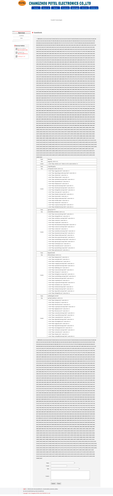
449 (71, 76)
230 (40, 57)
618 (91, 91)
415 (42, 74)
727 (76, 102)
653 (63, 95)
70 (59, 43)
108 (82, 45)
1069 (47, 136)
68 (55, 43)
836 (60, 112)
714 (42, 102)
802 (91, 108)
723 (65, 102)
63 (45, 43)
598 (40, 91)
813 (60, 110)
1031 (47, 131)
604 (55, 91)
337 (78, 66)
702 (71, 100)
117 (45, 47)
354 (63, 68)
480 (91, 79)
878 (50, 117)
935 (78, 121)
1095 (69, 138)
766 (58, 106)
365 (91, 68)
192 (60, 53)
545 (81, 85)
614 (81, 91)
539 (65, 85)
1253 (75, 155)
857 (55, 114)
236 (55, 57)
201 (83, 53)
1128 (50, 142)
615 (83, 91)
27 (91, 38)
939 (88, 121)
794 (71, 108)
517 (68, 83)
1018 (65, 129)
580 (53, 89)
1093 (62, 138)
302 (47, 64)
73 (65, 43)
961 (86, 123)
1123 (95, 140)
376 (60, 70)
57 (92, 41)
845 (83, 112)
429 (78, 74)
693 (47, 100)
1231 (65, 153)
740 (50, 104)
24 (84, 38)
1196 (74, 148)
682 (78, 98)
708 (86, 100)
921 (42, 121)
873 (37, 117)
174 (73, 51)
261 (60, 60)
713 (40, 102)
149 (68, 49)
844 (81, 112)
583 (60, 89)
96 (53, 45)
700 (65, 100)
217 (65, 55)
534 (53, 85)
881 (58, 117)
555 (47, 87)
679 (71, 98)
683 (81, 98)
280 (50, 62)
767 (60, 106)
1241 (38, 155)
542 (73, 85)
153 (78, 49)
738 (45, 104)
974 (60, 125)
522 (81, 83)
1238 (87, 153)
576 (42, 89)
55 (87, 41)
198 (76, 53)
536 (58, 85)
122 (57, 47)
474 (76, 79)
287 (68, 62)
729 (81, 102)
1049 (44, 133)
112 (92, 45)
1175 (71, 146)
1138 (80, 142)
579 (50, 89)
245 (78, 57)
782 (40, 108)
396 (53, 72)
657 (73, 95)
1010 (41, 129)
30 (37, 41)
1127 (47, 142)
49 (75, 41)
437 (40, 76)
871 (91, 114)
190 (55, 53)
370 (45, 70)
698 (60, 100)
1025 (87, 129)
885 (68, 117)
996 (58, 127)
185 (42, 53)
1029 (41, 131)
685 (86, 98)
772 (73, 106)
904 (58, 119)
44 (65, 41)
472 (71, 79)
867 (81, 114)
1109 (53, 140)
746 (65, 104)
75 (69, 43)
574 (37, 89)
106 (77, 45)
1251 (69, 155)
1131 (59, 142)
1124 (38, 142)
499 (81, 81)
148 (65, 49)
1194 (68, 148)
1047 (38, 133)
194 (65, 53)
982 (81, 125)
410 (88, 72)
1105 (41, 140)
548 (88, 85)
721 (60, 102)
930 (65, 121)
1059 (75, 133)
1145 (41, 144)
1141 (89, 142)
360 (78, 68)
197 (73, 53)
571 (88, 87)
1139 (83, 142)
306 (58, 64)
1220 (90, 150)
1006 (87, 127)
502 (88, 81)
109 (85, 45)
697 (58, 100)
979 (73, 125)
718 (53, 102)
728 (78, 102)
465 (53, 79)
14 (64, 38)
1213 (68, 150)
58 (94, 41)
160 (37, 51)
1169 (53, 146)
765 (55, 106)
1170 (56, 146)
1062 (84, 133)
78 (75, 43)
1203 (38, 150)
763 (50, 106)
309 (65, 64)
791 (63, 108)
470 (65, 79)
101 (64, 45)
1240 (93, 153)
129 (75, 47)
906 (63, 119)
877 (47, 117)
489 (55, 81)
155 (83, 49)
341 (88, 66)
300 (42, 64)
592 (83, 89)
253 (40, 60)
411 (91, 72)
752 (81, 104)
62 (43, 43)
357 (71, 68)
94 (49, 45)
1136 (74, 142)
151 (73, 49)
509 (47, 83)
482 (37, 81)
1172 (62, 146)
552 (40, 87)
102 (67, 45)
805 (40, 110)
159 (94, 49)
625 (50, 93)
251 (94, 57)
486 (47, 81)
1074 (62, 136)
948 (53, 123)
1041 (78, 131)
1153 (65, 144)
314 (78, 64)
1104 (38, 140)
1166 (44, 146)
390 (37, 72)
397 (55, 72)
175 (76, 51)
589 (76, 89)
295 (88, 62)
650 (55, 95)
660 (81, 95)
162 (42, 51)
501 (86, 81)
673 (55, 98)
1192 (62, 148)
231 (42, 57)
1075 (65, 136)
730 (83, 102)
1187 (47, 148)
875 (42, 117)
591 (81, 89)
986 (91, 125)
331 (63, 66)
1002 (75, 127)
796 (76, 108)
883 (63, 117)
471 (68, 79)
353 (60, 68)
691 (42, 100)
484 (42, 81)
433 (88, 74)
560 (60, 87)
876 (45, 117)
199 (78, 53)
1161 (89, 144)
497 (76, 81)
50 (77, 41)
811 (55, 110)
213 (55, 55)
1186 (44, 148)
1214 (72, 150)
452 (78, 76)
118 (47, 47)
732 (88, 102)
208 (42, 55)
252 (37, 60)
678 (68, 98)
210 (47, 55)
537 (60, 85)
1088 (47, 138)
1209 (56, 150)
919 (37, 121)
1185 (41, 148)
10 (56, 38)
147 (63, 49)
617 (88, 91)
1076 (69, 136)
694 (50, 100)
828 (40, 112)
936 (81, 121)
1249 (62, 155)
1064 (90, 133)
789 (58, 108)
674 (58, 98)
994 (53, 127)
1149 (53, 144)
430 (81, 74)
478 (86, 79)
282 (55, 62)
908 (68, 119)
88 (37, 45)
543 (76, 85)
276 (40, 62)
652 (60, 95)
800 (86, 108)
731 (86, 102)
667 (40, 98)
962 (88, 123)
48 (73, 41)
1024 (84, 129)
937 (83, 121)
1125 (41, 142)
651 (58, 95)
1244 (47, 155)
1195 (71, 148)
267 (76, 60)
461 (42, 79)
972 (55, 125)
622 (42, 93)
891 (83, 117)
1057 (69, 133)
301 (45, 64)
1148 (50, 144)
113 (95, 45)
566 (76, 87)
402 (68, 72)
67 (53, 43)
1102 (90, 138)
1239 (90, 153)
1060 (78, 133)
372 (50, 70)
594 (88, 89)
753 (83, 104)
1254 (78, 155)
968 (45, 125)
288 (71, 62)
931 (68, 121)
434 (91, 74)
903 (55, 119)
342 (91, 66)
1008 (93, 127)
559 (58, 87)
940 (91, 121)
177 (81, 51)
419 (53, 74)
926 (55, 121)
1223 (41, 153)
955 (71, 123)
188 (50, 53)
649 (53, 95)
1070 (50, 136)
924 (50, 121)
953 (65, 123)
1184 (38, 148)
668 (42, 98)
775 (81, 106)
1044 (87, 131)
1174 (68, 146)
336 (76, 66)
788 (55, 108)
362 (83, 68)
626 (53, 93)
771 (71, 106)
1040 (75, 131)
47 (71, 41)
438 (42, 76)
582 (58, 89)
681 (76, 98)
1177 (77, 146)
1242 (41, 155)
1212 (65, 150)
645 (42, 95)
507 (42, 83)
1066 (38, 136)
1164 (38, 146)
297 (94, 62)
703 (73, 100)
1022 (78, 129)
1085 (38, 138)
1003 (78, 127)
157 (88, 49)
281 (53, 62)
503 (91, 81)
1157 (77, 144)
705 (78, 100)
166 (53, 51)
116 (42, 47)
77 (73, 43)
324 (45, 66)
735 (37, 104)
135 (91, 47)
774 (78, 106)
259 (55, 60)
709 (88, 100)
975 (63, 125)
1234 (75, 153)
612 (76, 91)
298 (37, 64)
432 (86, 74)
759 (40, 106)
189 (53, 53)
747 (68, 104)
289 (73, 62)
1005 (84, 127)
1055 (62, 133)
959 (81, 123)
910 (73, 119)
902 (53, 119)
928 (60, 121)
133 (86, 47)
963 (91, 123)
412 (93, 72)
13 (62, 38)
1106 (44, 140)
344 (37, 68)
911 (76, 119)
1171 (59, 146)
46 (69, 41)
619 (93, 91)
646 (45, 95)
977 (68, 125)
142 (50, 49)
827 (37, 112)
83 (85, 43)
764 (53, 106)
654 (65, 95)
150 (71, 49)
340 (86, 66)
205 (94, 53)
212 (52, 55)
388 (91, 70)
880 (55, 117)
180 (88, 51)
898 (42, 119)
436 (37, 76)
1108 (50, 140)
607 (63, 91)
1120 (85, 140)
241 (68, 57)
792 (65, 108)
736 (40, 104)
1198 (80, 148)
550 (94, 85)
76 (71, 43)
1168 (50, 146)
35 (47, 41)
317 (86, 64)
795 (73, 108)
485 (45, 81)
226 (88, 55)
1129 (53, 142)
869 (86, 114)
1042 (81, 131)
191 (58, 53)
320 (93, 64)
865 (76, 114)
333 (68, 66)
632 (68, 93)
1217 (81, 150)
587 (71, 89)
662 (86, 95)
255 (45, 60)
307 (60, 64)
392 (42, 72)
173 (71, 51)
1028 (38, 131)
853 (45, 114)
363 (86, 68)
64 (47, 43)
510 (50, 83)
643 (37, 95)
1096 (72, 138)
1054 (59, 133)
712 (37, 102)
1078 (75, 136)
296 (91, 62)
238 (60, 57)
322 (40, 66)
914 (83, 119)
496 (73, 81)
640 (88, 93)
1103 (93, 138)
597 (37, 91)
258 (53, 60)
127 (70, 47)
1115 (71, 140)
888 (76, 117)
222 (78, 55)
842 (76, 112)
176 (78, 51)
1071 (53, 136)
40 (57, 41)
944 (42, 123)
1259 (93, 155)
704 (76, 100)
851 (40, 114)
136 (93, 47)
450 (73, 76)
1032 (50, 131)
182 (94, 51)
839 (68, 112)
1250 (65, 155)
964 (94, 123)
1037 (65, 131)
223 (81, 55)
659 (78, 95)
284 (60, 62)
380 (71, 70)
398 (58, 72)
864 (73, 114)
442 (53, 76)
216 (63, 55)
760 (42, 106)
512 (55, 83)
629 (60, 93)
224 (83, 55)
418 (50, 74)
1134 (68, 142)
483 (40, 81)
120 (52, 47)
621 (40, 93)
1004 (81, 127)
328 (55, 66)
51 (79, 41)
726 (73, 102)
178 (83, 51)
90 (41, 45)
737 (42, 104)
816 (68, 110)
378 (65, 70)
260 (58, 60)
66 (51, 43)
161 (40, 51)
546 (83, 85)
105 (74, 45)
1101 (87, 138)
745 (63, 104)
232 (45, 57)
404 (73, 72)
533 (50, 85)
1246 (53, 155)
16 (68, 38)
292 (81, 62)
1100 (84, 138)
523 (83, 83)
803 (94, 108)
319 (91, 64)
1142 (92, 142)
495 (71, 81)
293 (83, 62)
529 (40, 85)
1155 (71, 144)
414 (40, 74)
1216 (78, 150)
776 (83, 106)
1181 (89, 146)
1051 (50, 133)
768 (63, 106)
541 (71, 85)
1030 (44, 131)
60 (39, 43)
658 (76, 95)
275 (37, 62)
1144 (38, 144)
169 (60, 51)
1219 (87, 150)
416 (45, 74)
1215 (75, 150)
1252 (72, 155)
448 (68, 76)
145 (58, 49)
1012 (47, 129)
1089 (50, 138)
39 (55, 41)
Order (21, 38)
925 (53, 121)
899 (45, 119)
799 (83, 108)
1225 (47, 153)
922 (45, 121)
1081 (84, 136)
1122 (91, 140)
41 (59, 41)
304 (53, 64)
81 (81, 43)
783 (42, 108)
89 (39, 45)
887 (73, 117)
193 (63, 53)
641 (91, 93)
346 (42, 68)
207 (40, 55)
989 (40, 127)
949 (55, 123)
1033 (53, 131)
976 (65, 125)
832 (50, 112)
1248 (59, 155)
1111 (59, 140)
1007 (90, 127)
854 (47, 114)
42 (61, 41)
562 (65, 87)
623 (45, 93)
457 (91, 76)
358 (73, 68)
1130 (56, 142)
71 (61, 43)
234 (50, 57)
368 (40, 70)
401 (65, 72)
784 (45, 108)
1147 (47, 144)
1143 (95, 142)
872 (94, 114)
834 (55, 112)
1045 (90, 131)
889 (78, 117)
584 (63, 89)
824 (88, 110)
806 (42, 110)
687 (91, 98)
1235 (78, 153)
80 (79, 43)
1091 (56, 138)
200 (81, 53)
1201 (89, 148)
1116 (74, 140)
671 (50, 98)
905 (60, 119)
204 (91, 53)
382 (76, 70)
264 (68, 60)
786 (50, 108)
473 (73, 79)
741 (53, 104)
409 (86, 72)
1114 (68, 140)
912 (78, 119)
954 (68, 123)
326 (50, 66)
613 (78, 91)
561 (63, 87)
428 (76, 74)
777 (86, 106)
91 (43, 45)
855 (50, 114)
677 (65, 98)
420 (55, 74)
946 (47, 123)
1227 (53, 153)
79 (77, 43)
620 (37, 93)
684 (83, 98)
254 (42, 60)
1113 (65, 140)
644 (40, 95)
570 (86, 87)
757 (94, 104)
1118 (79, 140)
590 (78, 89)
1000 (68, 127)
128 (73, 47)
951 (60, 123)
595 (91, 89)
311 (70, 64)
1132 (62, 142)
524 (86, 83)
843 (78, 112)
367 (37, 70)
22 (80, 38)
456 (88, 76)
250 (91, 57)
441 (50, 76)
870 (88, 114)
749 (73, 104)
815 (65, 110)
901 (50, 119)
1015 (56, 129)
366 (94, 68)
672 (53, 98)
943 (40, 123)
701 (68, 100)
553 (42, 87)
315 (81, 64)
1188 (50, 148)
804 (37, 110)
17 (70, 38)
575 (40, 89)
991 (45, 127)
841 (73, 112)
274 (94, 60)
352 (58, 68)
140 (45, 49)
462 (45, 79)
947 (50, 123)
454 (83, 76)
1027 (93, 129)
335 (73, 66)
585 (65, 89)
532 (47, 85)
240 (65, 57)
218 (68, 55)
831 (47, 112)
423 (63, 74)
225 (86, 55)
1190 (56, 148)
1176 (74, 146)
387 (88, 70)
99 (59, 45)
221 (76, 55)
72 (63, 43)
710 (91, 100)
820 (78, 110)
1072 (56, 136)
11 (58, 38)
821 (81, 110)
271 (86, 60)
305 (55, 64)
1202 (92, 148)
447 (65, 76)
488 (53, 81)
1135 (71, 142)
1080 (81, 136)
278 (45, 62)
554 (45, 87)
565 (73, 87)
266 (73, 60)
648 (50, 95)
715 (45, 102)
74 (67, 43)
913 (81, 119)
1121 (88, 140)
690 (40, 100)
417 (47, 74)
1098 (78, 138)
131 (80, 47)
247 (83, 57)
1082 (87, 136)
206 (37, 55)
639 (86, 93)
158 (91, 49)
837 (63, 112)
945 (45, 123)
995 (55, 127)
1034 (56, 131)
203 (88, 53)
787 (53, 108)
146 (60, 49)
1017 (62, 129)
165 (50, 51)
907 (65, 119)
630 (63, 93)
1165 (41, 146)
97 (55, 45)
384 (81, 70)
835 (58, 112)
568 (81, 87)
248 (86, 57)
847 (88, 112)
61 (41, 43)
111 (90, 45)
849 (94, 112)
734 (94, 102)
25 (86, 38)
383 (78, 70)
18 (72, 38)
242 (71, 57)
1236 (81, 153)
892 (86, 117)
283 (58, 62)
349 (50, 68)
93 (47, 45)
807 (45, 110)
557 (53, 87)
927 (58, 121)
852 (42, 114)
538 (63, 85)
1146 (44, 144)
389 (94, 70)
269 (81, 60)
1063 (87, 133)
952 (63, 123)
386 (86, 70)
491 (60, 81)
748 (71, 104)
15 (66, 38)
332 (65, 66)
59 (37, 43)
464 (50, 79)
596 (94, 89)
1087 (44, 138)
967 (42, 125)
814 (63, 110)
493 (65, 81)
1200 (86, 148)
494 (68, 81)
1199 (83, 148)
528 (37, 85)
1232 (69, 153)
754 (86, 104)
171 (65, 51)
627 (55, 93)
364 (88, 68)
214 (58, 55)
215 (60, 55)
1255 (81, 155)
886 (71, 117)
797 (78, 108)
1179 (83, 146)
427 (73, 74)
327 (53, 66)
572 (91, 87)
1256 (84, 155)
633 (71, 93)
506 (40, 83)
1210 (59, 150)
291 (78, 62)
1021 (75, 129)
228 (93, 55)
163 (45, 51)
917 (91, 119)
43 (63, 41)
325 (47, 66)
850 (37, 114)
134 (88, 47)
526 (91, 83)
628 (58, 93)
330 (60, 66)
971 (53, 125)
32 (41, 41)
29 (95, 38)
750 (76, 104)
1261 (41, 157)
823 (86, 110)
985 (88, 125)
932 (71, 121)
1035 (59, 131)
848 (91, 112)
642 (94, 93)
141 (47, 49)
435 (94, 74)
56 (89, 41)
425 (68, 74)
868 (83, 114)
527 (93, 83)
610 (71, 91)
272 (88, 60)
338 (81, 66)
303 (50, 64)
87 (94, 43)
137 (37, 49)
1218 (84, 150)
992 (47, 127)
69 (57, 43)
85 (89, 43)
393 (45, 72)
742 (55, 104)
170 (63, 51)
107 (80, 45)
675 (60, 98)
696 (55, 100)
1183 (95, 146)
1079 (78, 136)
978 (71, 125)
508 (45, 83)
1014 (53, 129)
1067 (41, 136)
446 (63, 76)
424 (65, 74)
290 (76, 62)
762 (47, 106)
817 (70, 110)
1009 (38, 129)
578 (47, 89)
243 (73, 57)
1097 (75, 138)
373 (53, 70)
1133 (65, 142)
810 (53, 110)
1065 (93, 133)
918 (93, 119)
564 (71, 87)
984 (86, 125)
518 (70, 83)
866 (78, 114)
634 (73, 93)
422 (60, 74)
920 (40, 121)
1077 (72, 136)
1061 (81, 133)
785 (47, 108)
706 (81, 100)
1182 (92, 146)
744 (60, 104)
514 (60, 83)
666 (37, 98)
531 (45, 85)
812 (58, 110)
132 (83, 47)
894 (91, 117)
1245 (50, 155)
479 (88, 79)
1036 (62, 131)
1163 (95, 144)
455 (86, 76)
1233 (72, 153)
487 (50, 81)
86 (92, 43)
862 (68, 114)
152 (76, 49)
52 (81, 41)
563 (68, 87)
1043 (84, 131)
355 (65, 68)
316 (83, 64)
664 (91, 95)
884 (65, 117)
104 (72, 45)
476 (81, 79)
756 (91, 104)
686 (88, 98)
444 (58, 76)
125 (65, 47)
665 (94, 95)
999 (65, 127)
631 (65, 93)
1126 (44, 142)
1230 (62, 153)
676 (63, 98)
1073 (59, 136)
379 (68, 70)
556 (50, 87)
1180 (86, 146)
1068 (44, 136)
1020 (72, 129)
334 (71, 66)
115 (40, 47)
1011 (44, 129)
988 (37, 127)
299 (40, 64)
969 (47, 125)
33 (43, 41)
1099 (81, 138)
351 (55, 68)
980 (76, 125)
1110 (56, 140)
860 (63, 114)
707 (83, 100)
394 (47, 72)
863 (71, 114)
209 (45, 55)
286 (65, 62)
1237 (84, 153)
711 (93, 100)
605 (58, 91)
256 (47, 60)
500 (83, 81)
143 (53, 49)
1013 (50, 129)
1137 (77, 142)
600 (45, 91)
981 (78, 125)
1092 (59, 138)
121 (55, 47)
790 (60, 108)
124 (62, 47)
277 (42, 62)
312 (73, 64)
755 (88, 104)
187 (47, 53)
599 (42, 91)
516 (65, 83)
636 (78, 93)
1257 (87, 155)
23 (82, 38)
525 (88, 83)
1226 (50, 153)
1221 (93, 150)
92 (45, 45)
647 (47, 95)
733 (91, 102)
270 (83, 60)
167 (55, 51)
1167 (47, 146)
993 (50, 127)
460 (40, 79)
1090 (53, 138)
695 (53, 100)
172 (68, 51)
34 (45, 41)
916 (88, 119)
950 (58, 123)
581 (55, 89)
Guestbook (21, 35)
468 (60, 79)
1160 (86, 144)
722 (63, 102)
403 (71, 72)
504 (94, 81)
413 (37, 74)
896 (37, 119)
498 (78, 81)
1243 (44, 155)
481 (94, 79)
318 (88, 64)
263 (65, 60)
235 (53, 57)
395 (50, 72)
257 (50, 60)
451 (76, 76)
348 (47, 68)
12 (60, 38)
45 (67, 41)
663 (88, 95)
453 (81, 76)
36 (49, 41)
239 (63, 57)
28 (93, 38)
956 (73, 123)
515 (63, 83)
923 (47, 121)
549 (91, 85)
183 (37, 53)
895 (94, 117)
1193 (65, 148)
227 (91, 55)
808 (47, 110)
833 (53, 112)
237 (58, 57)
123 (60, 47)
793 (68, 108)
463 (47, 79)
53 (83, 41)
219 (70, 55)
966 (40, 125)
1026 (90, 129)
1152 (62, 144)
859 (60, 114)
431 (83, 74)
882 (60, 117)
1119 (82, 140)
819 (76, 110)
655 (68, 95)
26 (89, 38)
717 (50, 102)
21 (78, 38)
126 (68, 47)
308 (63, 64)
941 (94, 121)
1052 (53, 133)
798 (81, 108)
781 (37, 108)
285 (63, 62)
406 (78, 72)
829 (42, 112)
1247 (56, 155)
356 (68, 68)
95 (51, 45)
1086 (41, 138)
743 (58, 104)
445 (60, 76)
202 (86, 53)
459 (37, 79)
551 (37, 87)
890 (81, 117)
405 (76, 72)
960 (83, 123)
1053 (56, 133)
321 (37, 66)
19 (74, 38)
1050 (47, 133)
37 (51, 41)
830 (45, 112)
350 (53, 68)
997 (60, 127)
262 (63, 60)
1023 (81, 129)
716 (47, 102)
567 (78, 87)
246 (81, 57)
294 (86, 62)
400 (63, 72)
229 (37, 57)
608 (65, 91)
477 (83, 79)
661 (83, 95)
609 (68, 91)
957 (76, 123)
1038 (69, 131)
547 (86, 85)
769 (65, 106)
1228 (56, 153)
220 (73, 55)
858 (58, 114)
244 (76, 57)
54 (85, 41)
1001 (71, 127)
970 (50, 125)
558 (55, 87)
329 (58, 66)
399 (60, 72)
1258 (90, 155)
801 (88, 108)
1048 (41, 133)
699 (63, 100)
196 (71, 53)
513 (58, 83)
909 (71, 119)
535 (55, 85)
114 (37, 47)
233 (47, 57)
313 (76, 64)
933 (73, 121)
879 (53, 117)
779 (91, 106)
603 (53, 91)
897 (40, 119)
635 (76, 93)
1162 (92, 144)
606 (60, 91)
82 (83, 43)
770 (68, 106)
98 (57, 45)
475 (78, 79)
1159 (83, 144)
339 (83, 66)
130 (78, 47)
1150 (56, 144)
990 (42, 127)
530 (42, 85)
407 (81, 72)
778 (88, 106)
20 (76, 38)
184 (40, 53)
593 (86, 89)
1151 (59, 144)
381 (73, 70)
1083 (90, 136)
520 (76, 83)
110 (87, 45)
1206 (47, 150)
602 (50, 91)
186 (45, 53)
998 (63, 127)
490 (58, 81)
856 (53, 114)
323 (42, 66)
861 (65, 114)
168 (58, 51)
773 (76, 106)
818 (73, 110)
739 (47, 104)
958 (78, 123)
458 (94, 76)
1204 (41, 150)
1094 (65, 138)
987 (94, 125)
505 (37, 83)
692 (45, 100)
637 (81, 93)
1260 (38, 157)
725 (71, 102)
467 (58, 79)
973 (58, 125)
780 (94, 106)
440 (47, 76)
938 (86, 121)
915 (86, 119)
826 (93, 110)
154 (81, 49)
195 (68, 53)
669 (45, 98)
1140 (86, 142)
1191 (59, 148)
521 (78, 83)
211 (50, 55)
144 (55, 49)
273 (91, 60)
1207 (50, 150)
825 (91, 110)
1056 (65, 133)
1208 (53, 150)
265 (71, 60)
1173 (65, 146)
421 (58, 74)
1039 (72, 131)
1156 (74, 144)
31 (39, 41)
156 (86, 49)
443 (55, 76)
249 (88, 57)
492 (63, 81)
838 (65, 112)
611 (73, 91)
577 (45, 89)
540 (68, 85)
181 (91, 51)
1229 (59, 153)
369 (42, 70)
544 (78, 85)
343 (94, 66)
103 (69, 45)
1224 (44, 153)
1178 (80, 146)
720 (58, 102)
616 (86, 91)
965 (37, 125)
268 (78, 60)
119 (50, 47)
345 (40, 68)
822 (83, 110)
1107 (47, 140)
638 (83, 93)
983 (83, 125)
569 (83, 87)
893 (88, 117)
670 (47, 98)
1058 (72, 133)
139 (42, 49)
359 (76, 68)
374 (55, 70)
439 (45, 76)
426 (71, 74)
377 (63, 70)
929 (63, 121)
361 (81, 68)
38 (53, 41)
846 (86, 112)
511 (52, 83)
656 (71, 95)
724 (68, 102)
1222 (38, 153)
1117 (77, 140)
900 (47, 119)
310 (68, 64)
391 (40, 72)
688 (94, 98)
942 (37, 123)
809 (50, 110)
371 (47, 70)
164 (47, 51)
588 (73, 89)
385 (83, 70)
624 (47, 93)
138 (40, 49)
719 (55, 102)
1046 (93, 131)
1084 (93, 136)
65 (49, 43)
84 (87, 43)
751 (78, 104)
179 (86, 51)
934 (76, 121)
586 (68, 89)
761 (45, 106)
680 (73, 98)
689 (37, 100)
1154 (68, 144)
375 (58, 70)
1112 (62, 140)
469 (63, 79)
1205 (44, 150)
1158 (80, 144)
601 (47, 91)
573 (94, 87)
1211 (62, 150)
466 (55, 79)
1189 (53, 148)
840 (71, 112)
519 (73, 83)
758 (37, 106)
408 (83, 72)
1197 (77, 148)
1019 (68, 129)
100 (62, 45)
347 (45, 68)
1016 (59, 129)
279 (47, 62)
